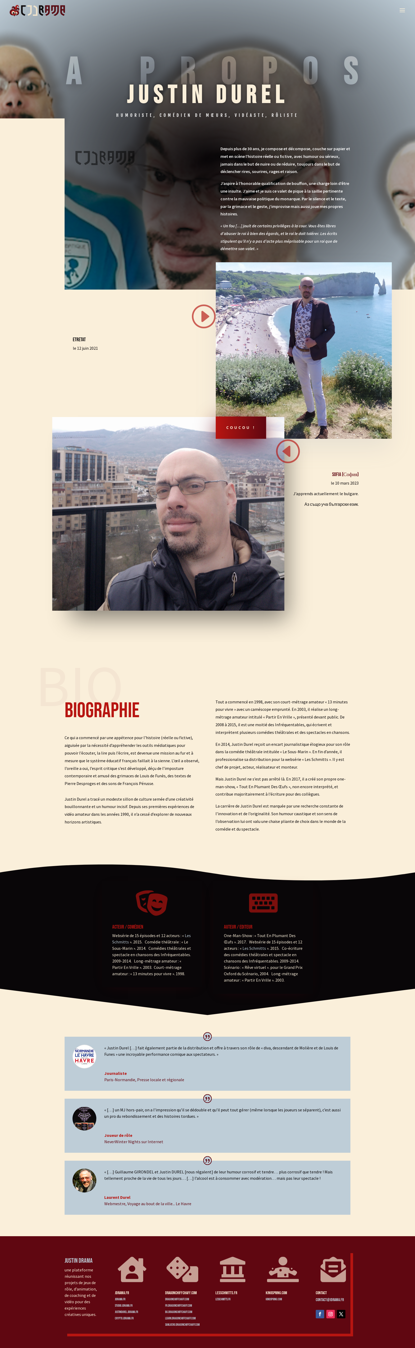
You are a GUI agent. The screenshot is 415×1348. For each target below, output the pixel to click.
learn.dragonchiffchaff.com (180, 1318)
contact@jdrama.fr (330, 1299)
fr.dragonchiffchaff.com (178, 1306)
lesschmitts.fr (223, 1299)
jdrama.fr (120, 1299)
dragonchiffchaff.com (177, 1299)
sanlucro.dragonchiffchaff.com (182, 1325)
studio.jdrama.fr (124, 1306)
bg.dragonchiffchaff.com (178, 1312)
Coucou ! (240, 427)
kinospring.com (274, 1299)
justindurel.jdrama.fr (126, 1312)
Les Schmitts (254, 948)
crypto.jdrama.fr (124, 1318)
